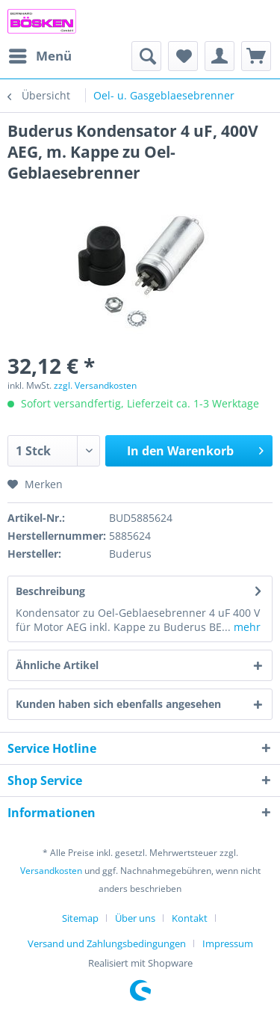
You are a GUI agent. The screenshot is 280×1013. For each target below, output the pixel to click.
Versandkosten (51, 870)
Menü (40, 54)
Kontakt (190, 918)
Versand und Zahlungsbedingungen (107, 943)
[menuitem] (39, 56)
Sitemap (80, 918)
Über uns (135, 918)
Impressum (227, 943)
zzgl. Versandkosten (95, 385)
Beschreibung (50, 591)
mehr (246, 627)
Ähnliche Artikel (57, 665)
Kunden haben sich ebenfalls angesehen (118, 704)
